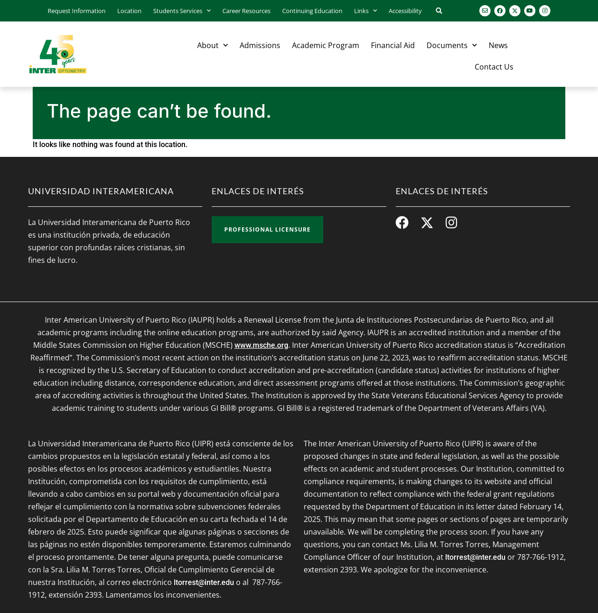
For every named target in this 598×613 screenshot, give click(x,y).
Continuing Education (312, 11)
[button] (439, 11)
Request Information (77, 11)
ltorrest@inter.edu (204, 582)
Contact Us (494, 67)
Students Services (182, 10)
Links (365, 10)
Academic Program (325, 45)
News (498, 45)
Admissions (260, 45)
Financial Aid (393, 45)
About (212, 45)
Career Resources (246, 11)
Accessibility (405, 11)
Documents (452, 45)
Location (129, 11)
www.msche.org (261, 345)
